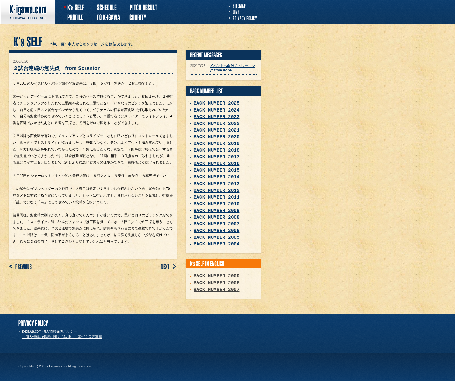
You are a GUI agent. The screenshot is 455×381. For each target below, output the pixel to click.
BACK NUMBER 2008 (216, 217)
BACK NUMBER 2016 (216, 163)
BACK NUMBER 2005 (216, 237)
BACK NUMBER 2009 (216, 210)
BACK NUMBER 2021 (216, 130)
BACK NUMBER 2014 (216, 177)
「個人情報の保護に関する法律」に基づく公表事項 (62, 337)
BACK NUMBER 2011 (216, 197)
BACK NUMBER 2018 (216, 150)
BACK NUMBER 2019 (216, 143)
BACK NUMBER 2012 (216, 190)
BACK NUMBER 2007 (216, 224)
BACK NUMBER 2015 (216, 170)
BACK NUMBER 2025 (216, 103)
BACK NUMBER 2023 (216, 117)
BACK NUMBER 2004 (216, 244)
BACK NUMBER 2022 (216, 123)
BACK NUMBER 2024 (216, 110)
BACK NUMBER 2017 (216, 157)
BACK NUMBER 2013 (216, 184)
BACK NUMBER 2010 (216, 204)
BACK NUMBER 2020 (216, 137)
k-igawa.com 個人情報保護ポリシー (49, 331)
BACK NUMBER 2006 (216, 230)
